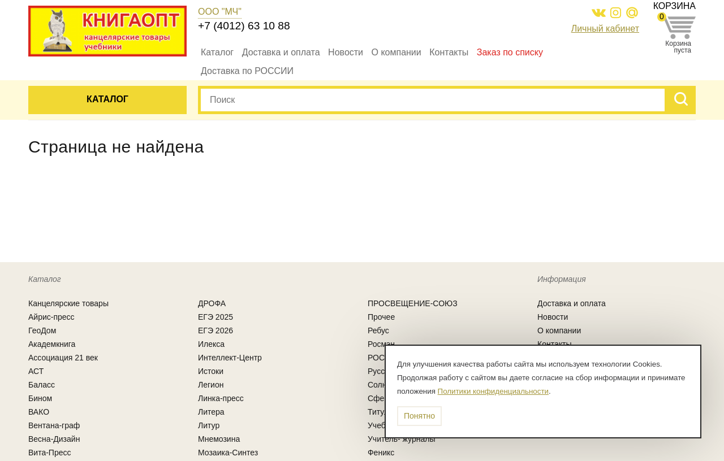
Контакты (448, 52)
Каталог (217, 52)
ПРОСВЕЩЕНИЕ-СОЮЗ (413, 303)
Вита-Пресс (49, 452)
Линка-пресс (221, 398)
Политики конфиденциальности (493, 391)
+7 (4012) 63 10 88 (244, 26)
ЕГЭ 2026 (215, 330)
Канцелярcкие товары (68, 303)
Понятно (419, 415)
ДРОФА (212, 303)
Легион (210, 384)
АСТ (36, 371)
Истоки (210, 371)
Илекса (211, 344)
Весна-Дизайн (54, 438)
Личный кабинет (605, 28)
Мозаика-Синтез (228, 452)
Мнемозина (219, 438)
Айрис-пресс (51, 316)
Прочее (381, 316)
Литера (211, 411)
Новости (345, 52)
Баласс (41, 384)
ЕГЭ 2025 (215, 316)
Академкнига (51, 344)
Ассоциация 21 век (63, 357)
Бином (40, 398)
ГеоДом (42, 330)
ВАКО (38, 411)
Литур (208, 425)
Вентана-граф (54, 425)
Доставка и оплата (281, 52)
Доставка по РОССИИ (247, 71)
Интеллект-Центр (230, 357)
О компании (396, 52)
